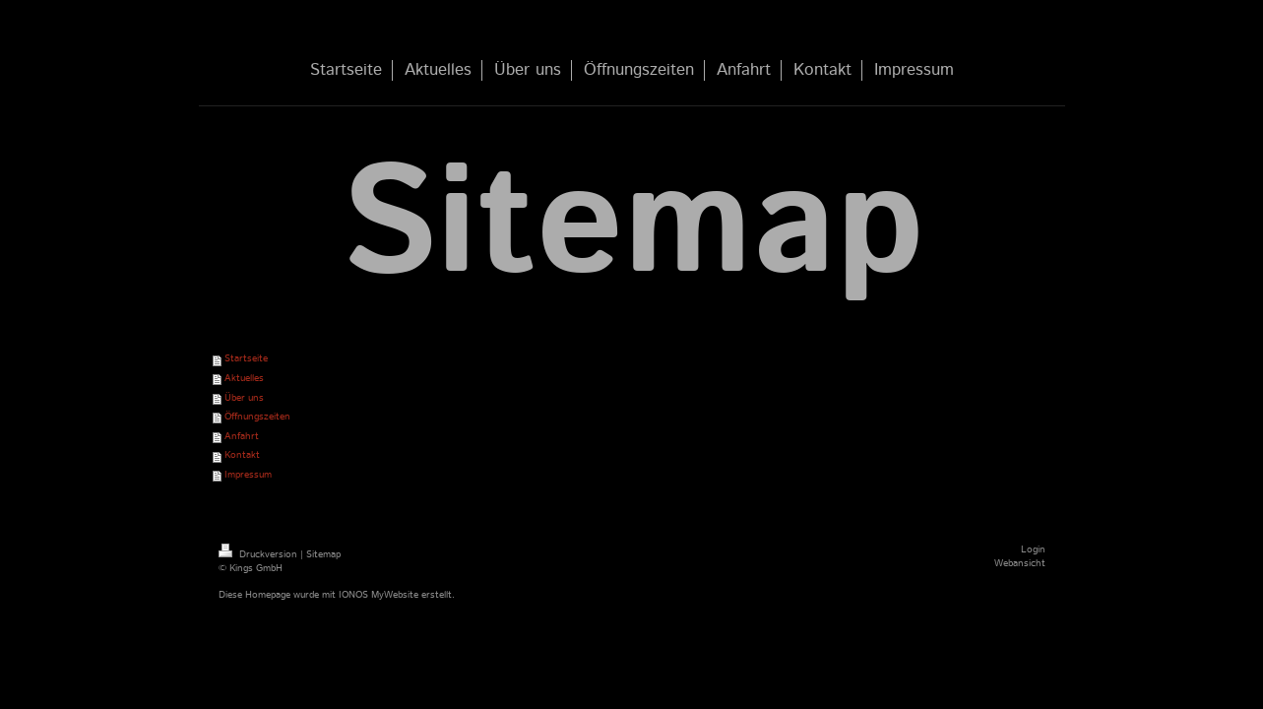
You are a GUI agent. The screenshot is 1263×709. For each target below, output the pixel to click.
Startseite (246, 358)
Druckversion (259, 554)
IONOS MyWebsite (378, 595)
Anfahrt (241, 436)
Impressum (248, 475)
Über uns (244, 398)
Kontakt (242, 455)
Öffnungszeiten (257, 416)
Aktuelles (244, 378)
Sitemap (323, 554)
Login (1033, 549)
